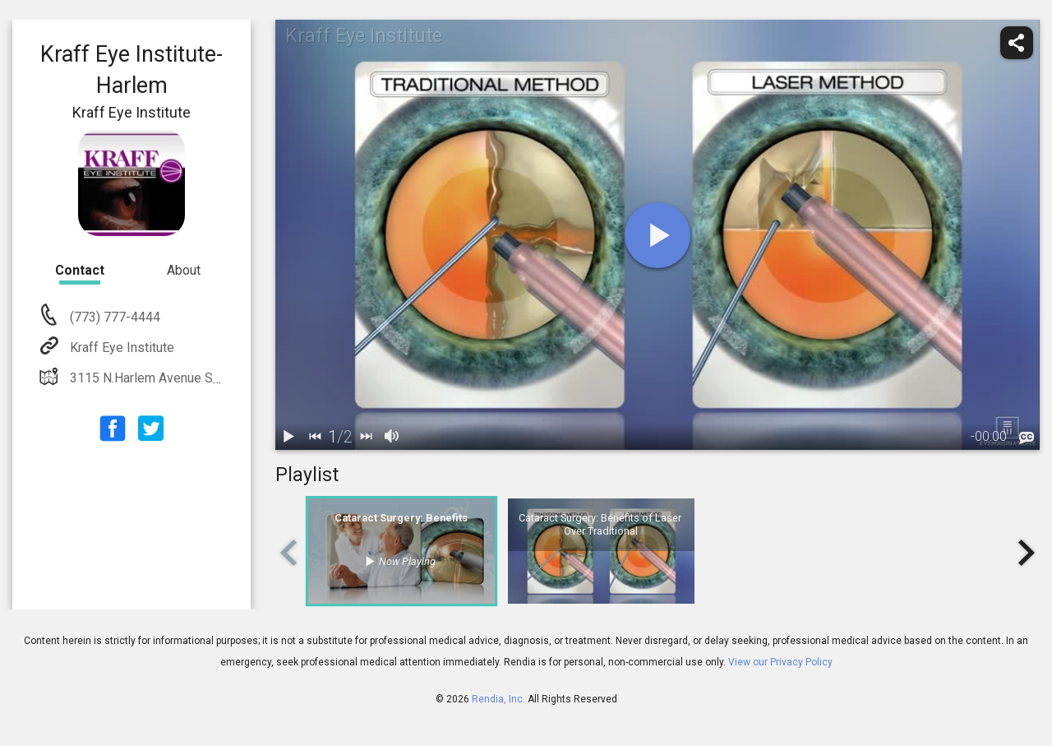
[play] (657, 235)
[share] (1016, 42)
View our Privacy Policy (780, 662)
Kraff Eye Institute (120, 347)
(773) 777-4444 (113, 317)
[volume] (392, 437)
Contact (79, 270)
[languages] (1026, 438)
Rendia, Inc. (498, 699)
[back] (315, 437)
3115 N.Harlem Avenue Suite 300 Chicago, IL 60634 (217, 378)
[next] (366, 437)
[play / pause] (288, 437)
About (184, 270)
